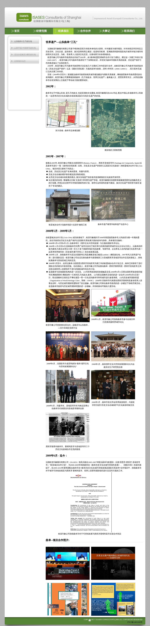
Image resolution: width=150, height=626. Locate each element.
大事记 (106, 30)
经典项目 (63, 30)
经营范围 (41, 30)
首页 (16, 30)
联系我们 (129, 30)
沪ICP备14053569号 (134, 622)
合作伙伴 (85, 30)
